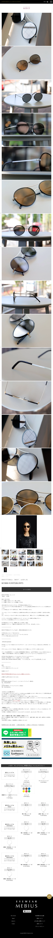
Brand (13, 918)
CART (45, 1)
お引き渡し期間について (39, 921)
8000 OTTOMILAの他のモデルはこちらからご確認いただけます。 (16, 674)
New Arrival (13, 915)
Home (3, 576)
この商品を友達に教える (20, 724)
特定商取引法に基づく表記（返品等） (8, 724)
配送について (40, 918)
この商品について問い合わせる (32, 724)
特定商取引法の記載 (39, 915)
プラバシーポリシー (39, 926)
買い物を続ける (41, 724)
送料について (40, 923)
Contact (13, 923)
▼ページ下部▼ (16, 700)
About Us (13, 921)
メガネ (7, 576)
